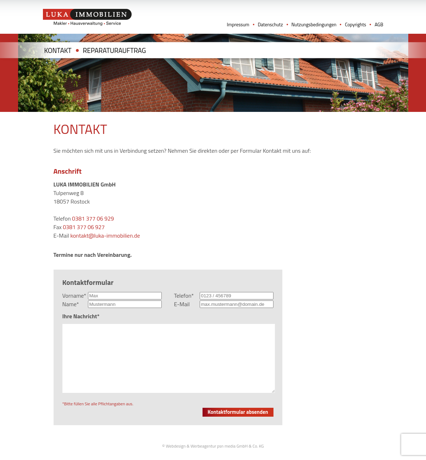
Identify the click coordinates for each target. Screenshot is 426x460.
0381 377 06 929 (93, 218)
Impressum (238, 24)
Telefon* (184, 295)
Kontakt (58, 50)
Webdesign (176, 446)
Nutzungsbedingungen (314, 24)
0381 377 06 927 (84, 227)
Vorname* (74, 295)
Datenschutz (270, 24)
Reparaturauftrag (114, 50)
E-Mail (182, 304)
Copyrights (355, 24)
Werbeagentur (203, 446)
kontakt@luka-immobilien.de (105, 235)
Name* (70, 304)
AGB (379, 24)
